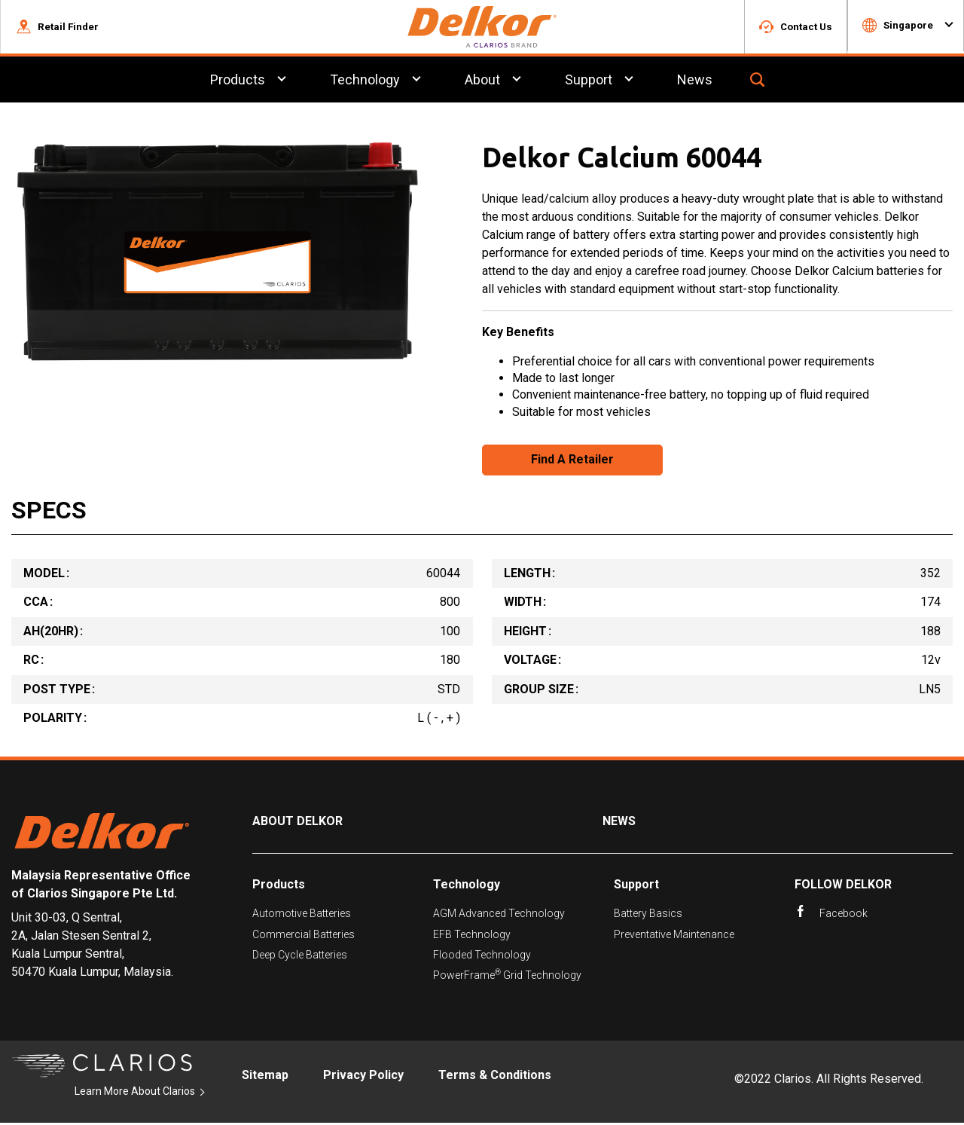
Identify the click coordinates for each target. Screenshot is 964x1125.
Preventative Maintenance (674, 936)
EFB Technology (472, 936)
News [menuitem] (694, 82)
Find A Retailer (572, 461)
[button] (57, 28)
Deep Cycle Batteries (299, 957)
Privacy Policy (363, 1077)
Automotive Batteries (301, 915)
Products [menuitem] (237, 82)
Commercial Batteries (303, 936)
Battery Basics (648, 915)
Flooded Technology (482, 957)
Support (636, 886)
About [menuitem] (482, 82)
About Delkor (297, 823)
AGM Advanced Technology (499, 915)
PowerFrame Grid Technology (507, 977)
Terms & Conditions (494, 1077)
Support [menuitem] (588, 82)
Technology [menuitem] (365, 82)
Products (278, 886)
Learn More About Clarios (135, 1093)
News (619, 823)
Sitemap (265, 1077)
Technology (466, 886)
